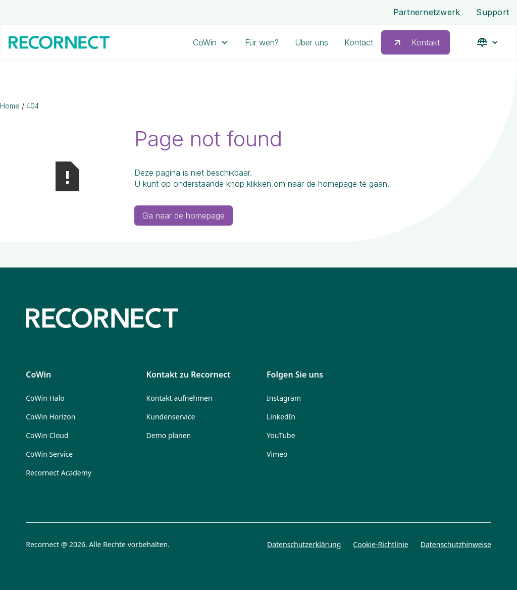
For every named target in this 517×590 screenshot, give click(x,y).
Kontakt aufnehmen (179, 398)
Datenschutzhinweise (456, 544)
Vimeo (277, 454)
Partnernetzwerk (426, 12)
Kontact (358, 42)
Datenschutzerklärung (304, 544)
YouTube (281, 435)
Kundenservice (170, 416)
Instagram (284, 398)
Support (492, 12)
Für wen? (262, 42)
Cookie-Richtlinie (380, 544)
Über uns (311, 42)
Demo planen (168, 435)
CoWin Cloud (47, 435)
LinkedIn (281, 416)
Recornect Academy (58, 472)
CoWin (205, 42)
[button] (211, 42)
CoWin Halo (45, 398)
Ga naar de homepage (183, 215)
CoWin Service (49, 454)
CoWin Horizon (50, 416)
